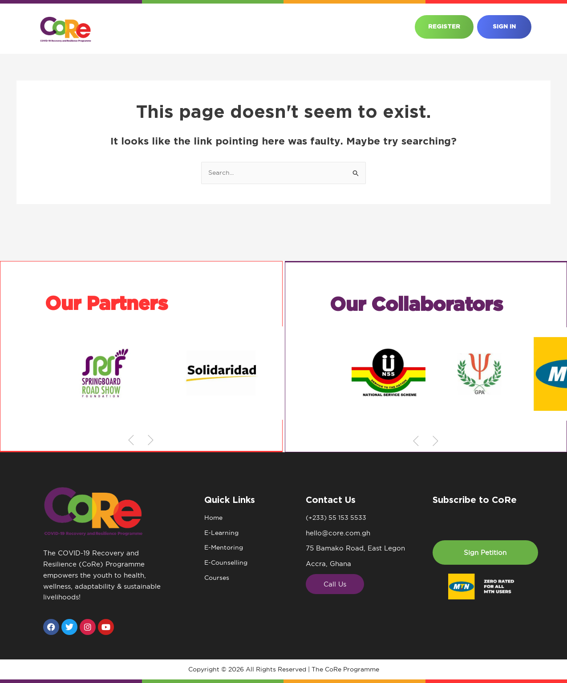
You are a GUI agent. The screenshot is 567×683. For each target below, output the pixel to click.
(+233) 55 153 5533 (337, 518)
